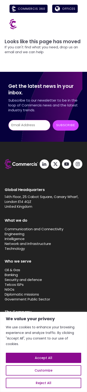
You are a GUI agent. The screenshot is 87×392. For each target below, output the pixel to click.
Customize (43, 370)
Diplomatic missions (22, 294)
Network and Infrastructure (28, 243)
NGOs (9, 289)
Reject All (43, 383)
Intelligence (15, 238)
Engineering (14, 233)
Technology (15, 248)
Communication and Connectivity (34, 229)
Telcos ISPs (14, 284)
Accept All (43, 358)
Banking (11, 274)
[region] (43, 352)
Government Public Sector (27, 299)
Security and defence (23, 279)
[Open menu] (73, 24)
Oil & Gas (12, 269)
